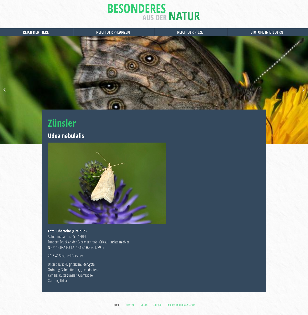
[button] (4, 90)
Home (116, 305)
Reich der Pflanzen (114, 32)
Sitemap (157, 305)
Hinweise (130, 305)
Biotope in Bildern (267, 32)
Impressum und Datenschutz (181, 305)
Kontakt (143, 305)
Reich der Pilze (191, 32)
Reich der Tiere (37, 32)
